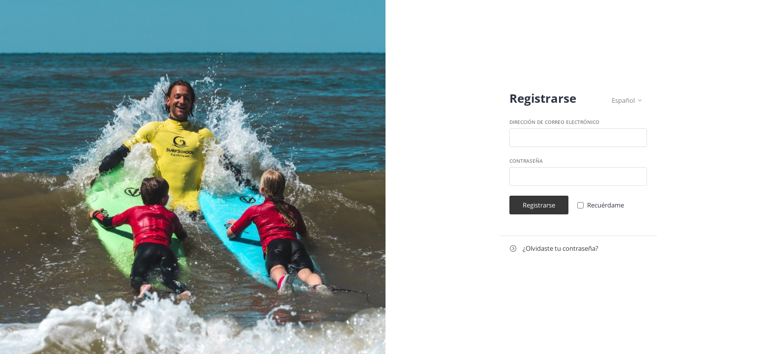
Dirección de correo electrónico (554, 121)
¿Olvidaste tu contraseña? (554, 248)
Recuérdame (605, 205)
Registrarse (539, 205)
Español (627, 100)
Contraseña (526, 160)
